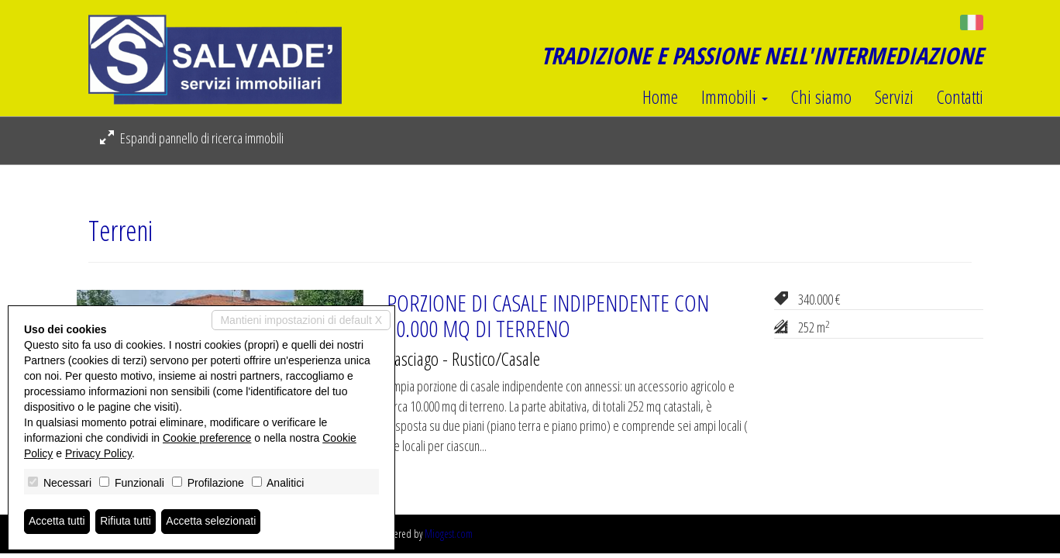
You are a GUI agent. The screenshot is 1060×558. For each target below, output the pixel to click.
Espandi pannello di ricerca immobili (192, 138)
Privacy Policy (98, 453)
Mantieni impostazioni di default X (301, 320)
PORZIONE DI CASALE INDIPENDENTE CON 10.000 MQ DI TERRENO (548, 315)
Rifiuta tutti (126, 521)
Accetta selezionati (212, 521)
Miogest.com (449, 533)
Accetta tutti (57, 521)
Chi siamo (821, 97)
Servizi (894, 97)
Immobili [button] (734, 97)
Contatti (960, 97)
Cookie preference (207, 438)
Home (660, 97)
